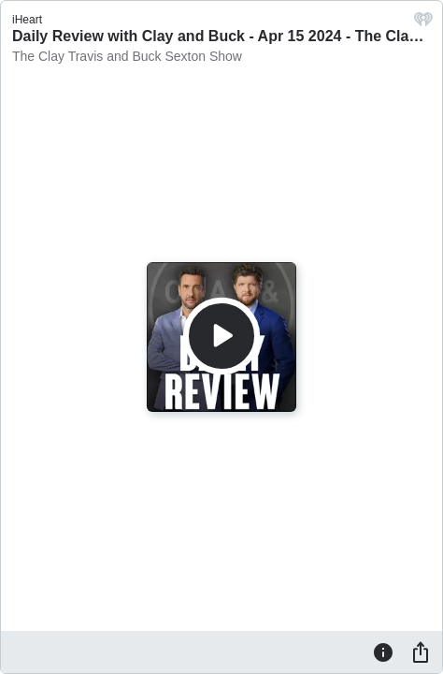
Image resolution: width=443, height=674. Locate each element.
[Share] (420, 651)
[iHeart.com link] (423, 24)
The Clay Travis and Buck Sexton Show (127, 56)
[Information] (383, 651)
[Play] (221, 336)
